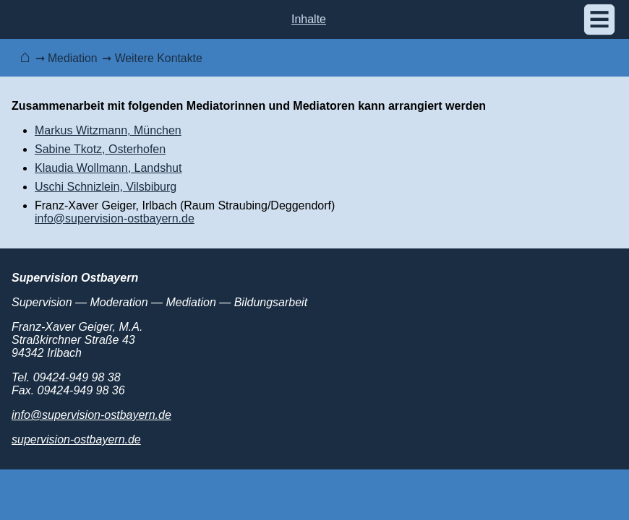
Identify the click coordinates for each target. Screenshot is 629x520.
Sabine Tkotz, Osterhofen (100, 149)
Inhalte (308, 19)
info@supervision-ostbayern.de (114, 218)
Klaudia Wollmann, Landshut (108, 168)
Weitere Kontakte (158, 58)
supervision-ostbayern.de (76, 439)
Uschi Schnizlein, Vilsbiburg (105, 187)
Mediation (73, 58)
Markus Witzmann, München (108, 130)
